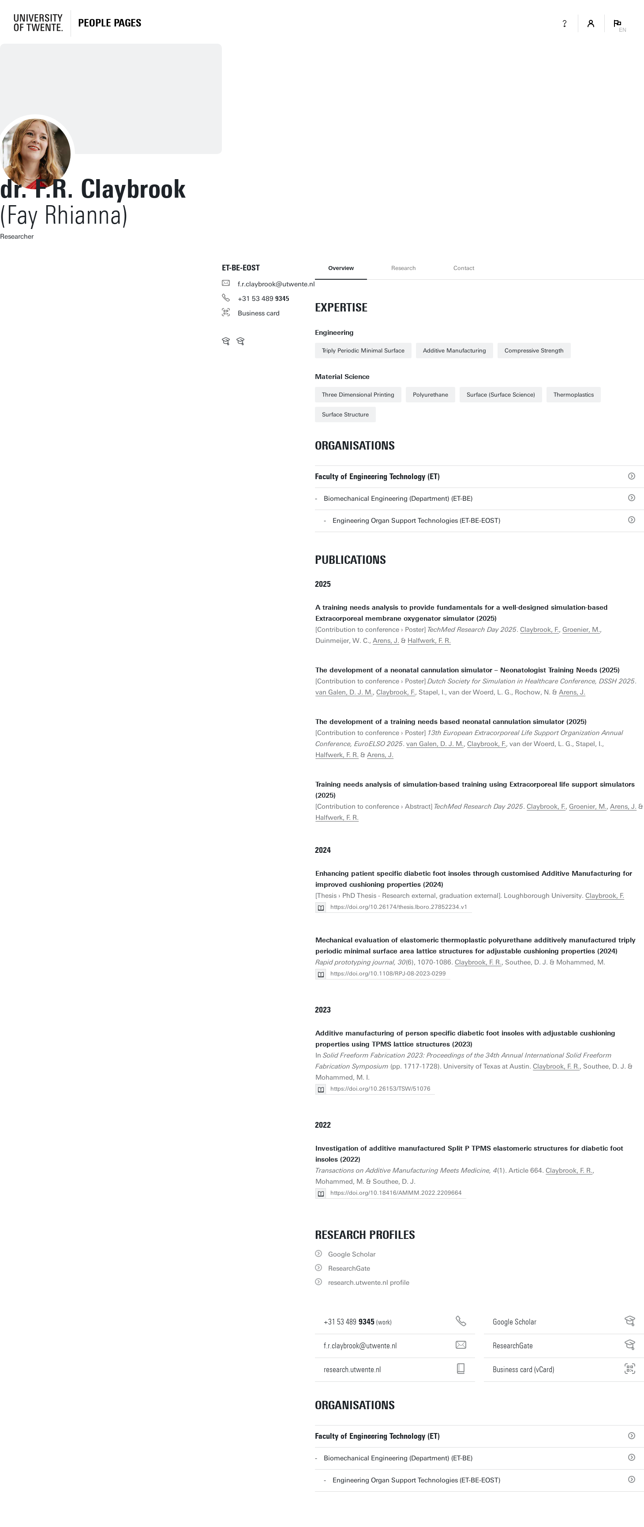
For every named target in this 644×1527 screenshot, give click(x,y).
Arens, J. (386, 641)
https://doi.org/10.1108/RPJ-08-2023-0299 (388, 973)
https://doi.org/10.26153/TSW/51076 (380, 1088)
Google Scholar (351, 1254)
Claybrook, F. (539, 630)
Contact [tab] (463, 268)
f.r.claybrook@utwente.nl (276, 284)
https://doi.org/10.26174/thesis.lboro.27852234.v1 (399, 907)
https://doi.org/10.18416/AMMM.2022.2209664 (396, 1192)
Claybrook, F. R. (478, 962)
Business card (259, 313)
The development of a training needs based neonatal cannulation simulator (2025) (451, 722)
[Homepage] (109, 23)
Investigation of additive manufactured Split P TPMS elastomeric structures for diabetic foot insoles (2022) (469, 1153)
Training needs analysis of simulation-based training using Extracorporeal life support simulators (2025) (475, 789)
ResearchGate (349, 1268)
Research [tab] (403, 268)
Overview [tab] (341, 268)
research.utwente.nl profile (368, 1283)
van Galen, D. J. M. (344, 692)
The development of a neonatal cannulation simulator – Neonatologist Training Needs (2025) (467, 670)
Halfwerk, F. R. (429, 641)
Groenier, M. (581, 630)
